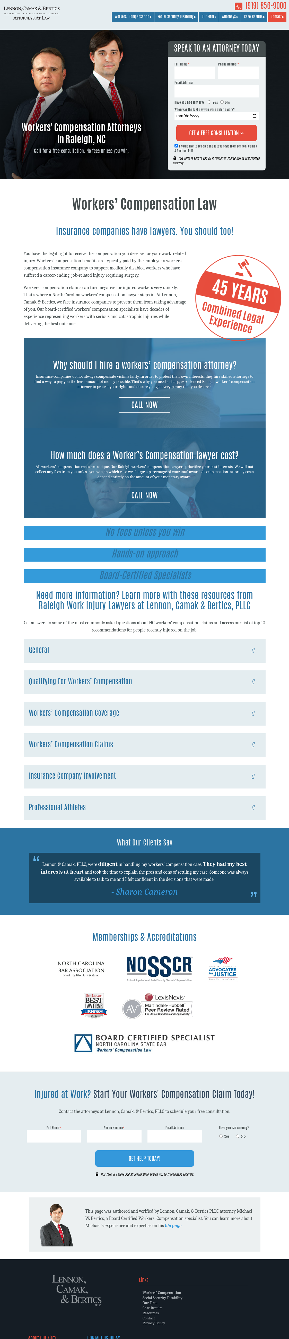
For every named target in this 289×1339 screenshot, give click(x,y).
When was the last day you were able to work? (204, 109)
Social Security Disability (175, 19)
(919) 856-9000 (260, 7)
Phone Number (228, 64)
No (227, 102)
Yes (215, 102)
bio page (173, 1225)
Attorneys (229, 19)
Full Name (181, 64)
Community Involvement (174, 1312)
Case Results (253, 19)
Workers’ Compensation (132, 19)
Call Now (144, 406)
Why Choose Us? (167, 1297)
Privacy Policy (104, 1322)
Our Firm (208, 19)
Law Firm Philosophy (171, 1302)
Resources (101, 1312)
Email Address (183, 83)
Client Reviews (165, 1317)
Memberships (165, 1307)
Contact (276, 19)
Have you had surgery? (189, 102)
